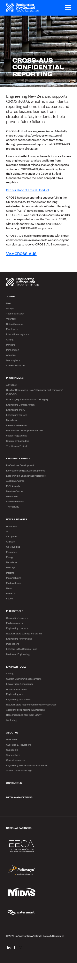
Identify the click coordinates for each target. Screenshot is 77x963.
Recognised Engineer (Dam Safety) (24, 715)
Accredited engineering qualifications (25, 709)
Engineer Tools (16, 666)
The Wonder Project (16, 446)
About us (11, 355)
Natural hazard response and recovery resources (31, 704)
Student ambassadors (17, 441)
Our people (12, 750)
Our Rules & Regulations (18, 744)
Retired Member (14, 324)
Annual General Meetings (19, 770)
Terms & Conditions (53, 936)
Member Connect (15, 491)
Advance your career (17, 689)
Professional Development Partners (24, 430)
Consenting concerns (17, 618)
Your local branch (15, 313)
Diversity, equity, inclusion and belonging (27, 399)
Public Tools (14, 611)
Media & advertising (19, 797)
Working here (13, 360)
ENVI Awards (13, 486)
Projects (10, 593)
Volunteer (11, 318)
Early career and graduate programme (25, 470)
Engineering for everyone (19, 638)
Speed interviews (15, 501)
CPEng (9, 339)
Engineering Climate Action (20, 404)
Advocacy (11, 385)
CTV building (13, 546)
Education (11, 552)
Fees (8, 303)
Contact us (14, 783)
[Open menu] (66, 8)
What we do (12, 739)
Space (9, 598)
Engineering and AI (15, 409)
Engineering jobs (14, 694)
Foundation (12, 420)
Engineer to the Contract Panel (22, 649)
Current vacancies (15, 365)
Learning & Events (18, 458)
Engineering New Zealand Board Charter (26, 765)
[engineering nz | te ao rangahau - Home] (22, 7)
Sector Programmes (16, 435)
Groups (10, 308)
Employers (12, 329)
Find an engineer (14, 623)
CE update (11, 536)
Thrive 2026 (12, 507)
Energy (9, 557)
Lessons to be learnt (16, 425)
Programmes (15, 377)
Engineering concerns (17, 628)
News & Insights (16, 519)
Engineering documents (18, 699)
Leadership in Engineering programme (26, 475)
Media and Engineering (18, 654)
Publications (12, 643)
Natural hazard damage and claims (24, 633)
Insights (10, 572)
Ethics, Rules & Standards (19, 684)
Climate (10, 541)
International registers (17, 334)
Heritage (10, 567)
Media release (13, 583)
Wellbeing (11, 720)
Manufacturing (13, 578)
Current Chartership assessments (23, 678)
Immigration (12, 350)
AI (7, 531)
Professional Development (20, 465)
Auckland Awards (15, 481)
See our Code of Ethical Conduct (27, 190)
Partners (10, 344)
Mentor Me (11, 496)
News (9, 588)
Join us (10, 296)
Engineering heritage (16, 415)
